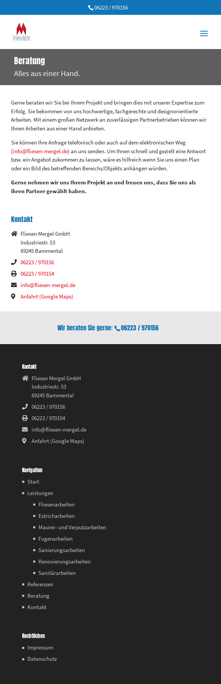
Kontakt (36, 607)
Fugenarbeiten (55, 538)
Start (33, 481)
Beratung (38, 595)
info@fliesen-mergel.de (40, 151)
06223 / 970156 (111, 7)
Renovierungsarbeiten (64, 561)
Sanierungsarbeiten (61, 550)
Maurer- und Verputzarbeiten (72, 527)
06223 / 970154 (37, 273)
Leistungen (40, 493)
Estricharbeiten (56, 515)
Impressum (40, 647)
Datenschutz (42, 658)
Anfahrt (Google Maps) (47, 296)
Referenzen (40, 584)
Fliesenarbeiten (56, 504)
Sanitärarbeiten (57, 572)
